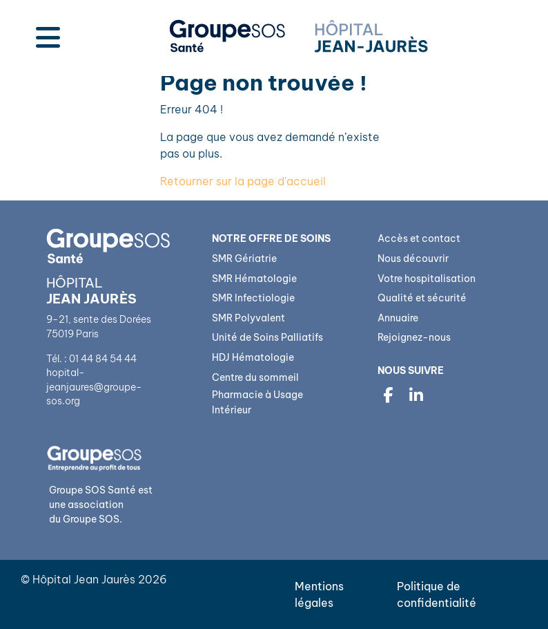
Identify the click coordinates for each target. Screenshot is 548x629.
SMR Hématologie (254, 278)
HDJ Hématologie (253, 357)
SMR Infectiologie (253, 298)
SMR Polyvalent (248, 318)
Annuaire (398, 318)
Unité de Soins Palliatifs (267, 337)
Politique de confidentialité (436, 594)
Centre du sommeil (255, 377)
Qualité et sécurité (422, 298)
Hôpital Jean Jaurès (83, 579)
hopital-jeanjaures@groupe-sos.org (94, 386)
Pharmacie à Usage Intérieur (257, 402)
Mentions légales (319, 594)
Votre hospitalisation (427, 278)
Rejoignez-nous (414, 337)
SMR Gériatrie (244, 258)
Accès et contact (419, 238)
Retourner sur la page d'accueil (243, 181)
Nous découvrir (413, 258)
